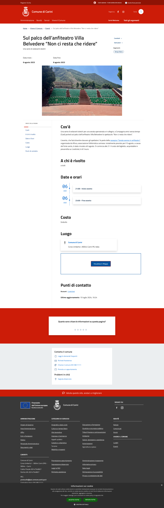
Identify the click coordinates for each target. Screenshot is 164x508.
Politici (22, 440)
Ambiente (85, 436)
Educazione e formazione (91, 424)
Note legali (86, 468)
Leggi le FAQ (55, 468)
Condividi (118, 38)
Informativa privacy (89, 464)
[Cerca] (141, 11)
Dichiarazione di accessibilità (92, 472)
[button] (82, 504)
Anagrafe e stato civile (59, 425)
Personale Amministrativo (29, 443)
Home (25, 28)
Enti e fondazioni (26, 436)
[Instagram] (122, 11)
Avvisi (115, 432)
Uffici (22, 432)
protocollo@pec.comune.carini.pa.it (33, 479)
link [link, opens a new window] (102, 495)
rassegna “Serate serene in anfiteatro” (125, 140)
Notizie (115, 425)
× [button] (161, 485)
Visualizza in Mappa (101, 264)
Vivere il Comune (36, 28)
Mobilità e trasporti (58, 449)
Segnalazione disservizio (60, 464)
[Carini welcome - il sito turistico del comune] (107, 2)
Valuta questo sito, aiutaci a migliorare (82, 393)
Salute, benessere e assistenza (93, 439)
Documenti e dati (26, 447)
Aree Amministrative (27, 428)
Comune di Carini (75, 242)
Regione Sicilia (25, 2)
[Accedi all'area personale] (133, 2)
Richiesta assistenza (58, 472)
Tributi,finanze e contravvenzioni (94, 432)
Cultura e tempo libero (59, 428)
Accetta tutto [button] (74, 500)
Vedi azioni (119, 43)
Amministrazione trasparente (92, 460)
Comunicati (117, 428)
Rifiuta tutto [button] (90, 500)
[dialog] (82, 495)
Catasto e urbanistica (59, 443)
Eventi (47, 28)
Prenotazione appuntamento (61, 460)
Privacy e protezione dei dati (92, 475)
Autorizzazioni (87, 443)
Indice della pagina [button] (32, 123)
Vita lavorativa (56, 432)
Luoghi (115, 442)
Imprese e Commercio (59, 436)
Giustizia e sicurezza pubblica (92, 428)
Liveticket (71, 291)
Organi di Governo (26, 425)
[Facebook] (117, 11)
